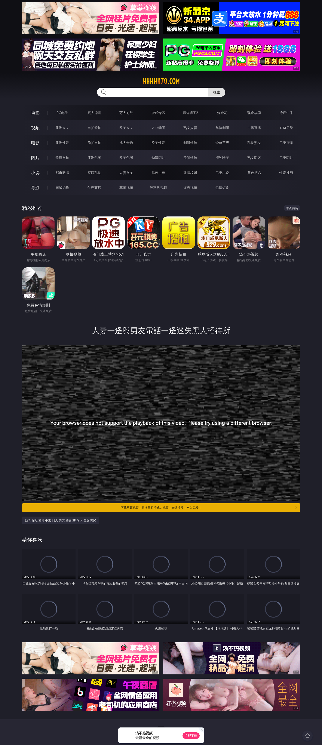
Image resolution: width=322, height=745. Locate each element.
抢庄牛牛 (286, 112)
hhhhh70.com (161, 81)
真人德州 (94, 112)
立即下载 (191, 735)
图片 (35, 157)
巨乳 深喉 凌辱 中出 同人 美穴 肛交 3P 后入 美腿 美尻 (60, 520)
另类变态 (286, 142)
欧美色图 (126, 157)
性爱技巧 (286, 172)
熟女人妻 (190, 127)
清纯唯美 (222, 157)
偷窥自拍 (62, 157)
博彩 (35, 113)
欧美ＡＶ (126, 127)
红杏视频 (190, 187)
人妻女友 (126, 172)
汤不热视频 (158, 187)
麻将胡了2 (190, 112)
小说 (35, 172)
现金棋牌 (254, 112)
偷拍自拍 (94, 142)
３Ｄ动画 (158, 127)
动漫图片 (158, 157)
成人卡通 (126, 142)
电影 (35, 142)
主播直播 (254, 127)
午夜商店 (94, 187)
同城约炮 (62, 187)
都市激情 (62, 172)
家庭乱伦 (94, 172)
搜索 (216, 92)
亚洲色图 (94, 157)
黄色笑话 (254, 172)
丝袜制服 (222, 127)
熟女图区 (254, 157)
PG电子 (62, 112)
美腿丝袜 (190, 157)
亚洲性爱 (62, 142)
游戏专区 (158, 112)
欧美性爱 (158, 142)
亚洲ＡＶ (62, 127)
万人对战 (126, 112)
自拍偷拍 (94, 127)
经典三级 (222, 142)
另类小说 (222, 172)
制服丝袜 (190, 142)
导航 (35, 187)
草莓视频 (126, 187)
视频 (35, 127)
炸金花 (222, 112)
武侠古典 (158, 172)
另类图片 (286, 157)
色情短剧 (222, 187)
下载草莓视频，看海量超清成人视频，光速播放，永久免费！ (209, 507)
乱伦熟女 (254, 142)
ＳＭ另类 (286, 127)
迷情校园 (190, 172)
